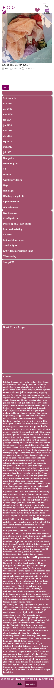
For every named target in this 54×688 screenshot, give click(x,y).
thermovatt (8, 667)
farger (47, 541)
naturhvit (29, 442)
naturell (6, 502)
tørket (6, 445)
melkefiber (21, 630)
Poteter (21, 458)
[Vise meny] (44, 3)
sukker (22, 602)
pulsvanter (36, 633)
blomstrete (15, 400)
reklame (38, 669)
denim (15, 628)
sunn (23, 481)
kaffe (43, 525)
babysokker (15, 515)
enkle (15, 522)
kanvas (6, 648)
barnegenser (11, 426)
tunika (23, 410)
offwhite (7, 392)
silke (40, 418)
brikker (6, 382)
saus (22, 533)
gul (4, 476)
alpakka (35, 499)
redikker (26, 478)
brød (14, 527)
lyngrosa (7, 669)
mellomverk (42, 486)
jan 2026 (7, 125)
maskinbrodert (10, 384)
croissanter (17, 488)
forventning (16, 395)
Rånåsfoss (7, 429)
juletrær (7, 435)
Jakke (20, 648)
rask (43, 664)
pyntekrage (33, 617)
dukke (12, 612)
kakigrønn (21, 408)
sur (12, 533)
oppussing (18, 552)
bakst (29, 408)
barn (44, 583)
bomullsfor (8, 672)
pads (15, 622)
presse (6, 657)
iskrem (22, 538)
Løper (24, 641)
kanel (25, 563)
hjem (11, 481)
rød (28, 500)
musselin (7, 620)
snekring (29, 576)
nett (36, 576)
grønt (11, 423)
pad (19, 403)
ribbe (37, 525)
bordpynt (24, 435)
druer (12, 390)
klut (29, 630)
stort (5, 525)
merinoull (43, 630)
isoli (28, 468)
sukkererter (8, 659)
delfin (34, 450)
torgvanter (40, 415)
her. (19, 683)
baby (5, 549)
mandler (39, 510)
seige (14, 502)
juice (39, 437)
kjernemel (7, 552)
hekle (6, 630)
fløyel (42, 387)
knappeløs (20, 415)
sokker (17, 421)
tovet (41, 527)
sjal (40, 643)
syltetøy (23, 497)
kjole (25, 612)
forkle (28, 625)
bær (29, 633)
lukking (12, 450)
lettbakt (41, 502)
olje (14, 455)
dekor (35, 565)
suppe (38, 452)
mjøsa (45, 478)
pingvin (14, 440)
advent (15, 447)
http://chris (14, 410)
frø (31, 549)
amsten (25, 515)
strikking (39, 563)
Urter (26, 455)
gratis (26, 552)
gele (11, 641)
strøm (37, 560)
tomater (6, 586)
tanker (21, 405)
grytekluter (43, 470)
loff (15, 476)
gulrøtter (29, 541)
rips (48, 429)
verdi (19, 437)
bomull (32, 557)
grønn (6, 473)
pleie (5, 478)
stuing (6, 576)
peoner (18, 615)
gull (14, 546)
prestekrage (31, 586)
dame (36, 423)
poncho (27, 473)
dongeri (6, 432)
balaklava (20, 460)
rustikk (26, 437)
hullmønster (28, 525)
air (19, 633)
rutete (10, 476)
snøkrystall (8, 589)
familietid (29, 405)
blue (22, 505)
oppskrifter (8, 387)
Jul (24, 615)
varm (35, 625)
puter (22, 468)
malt (44, 403)
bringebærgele (37, 410)
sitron (34, 418)
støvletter (35, 622)
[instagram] (4, 12)
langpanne (26, 398)
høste (12, 630)
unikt (27, 382)
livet (24, 633)
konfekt (18, 659)
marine (25, 554)
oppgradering (21, 607)
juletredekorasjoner (31, 536)
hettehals (30, 415)
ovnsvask (46, 452)
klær (13, 437)
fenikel (29, 594)
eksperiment (40, 657)
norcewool (13, 497)
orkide (6, 494)
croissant (13, 405)
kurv (11, 578)
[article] (27, 51)
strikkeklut (19, 589)
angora (6, 395)
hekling (14, 538)
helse (33, 571)
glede (29, 565)
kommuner (39, 538)
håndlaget (38, 518)
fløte (43, 622)
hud (31, 476)
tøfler (13, 403)
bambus (44, 500)
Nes (24, 395)
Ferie (34, 568)
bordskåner (17, 473)
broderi (6, 437)
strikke (14, 596)
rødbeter (32, 463)
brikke (36, 522)
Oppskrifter (37, 398)
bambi (26, 573)
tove (22, 429)
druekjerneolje (39, 408)
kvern (33, 458)
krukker (37, 594)
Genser (45, 507)
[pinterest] (13, 7)
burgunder (34, 515)
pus (25, 560)
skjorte (6, 398)
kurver (6, 418)
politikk (18, 563)
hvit (39, 429)
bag (30, 607)
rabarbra (7, 546)
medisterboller (18, 669)
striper (16, 429)
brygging (43, 392)
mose (25, 659)
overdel (45, 447)
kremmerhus (23, 609)
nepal (5, 612)
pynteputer (18, 483)
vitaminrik (45, 544)
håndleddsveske (32, 445)
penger (37, 549)
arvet (13, 408)
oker (22, 447)
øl (4, 426)
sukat (35, 643)
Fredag (44, 654)
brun (20, 654)
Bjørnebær (8, 583)
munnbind (8, 541)
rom (23, 421)
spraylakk (43, 576)
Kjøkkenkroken (11, 201)
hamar (12, 594)
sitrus (44, 560)
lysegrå (29, 421)
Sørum (21, 571)
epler (21, 426)
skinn (38, 494)
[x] (8, 7)
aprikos (43, 440)
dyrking (46, 390)
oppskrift (16, 432)
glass (41, 435)
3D (4, 169)
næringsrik (36, 488)
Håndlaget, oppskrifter (14, 196)
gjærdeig (25, 387)
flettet (11, 525)
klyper (43, 573)
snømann (14, 510)
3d (29, 568)
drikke (43, 648)
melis (5, 481)
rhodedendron (44, 450)
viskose (13, 651)
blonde (24, 400)
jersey (44, 413)
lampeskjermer (35, 390)
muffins (29, 507)
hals (17, 533)
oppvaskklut (8, 581)
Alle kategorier (10, 207)
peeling (21, 519)
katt (18, 398)
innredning (44, 492)
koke (44, 437)
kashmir (30, 669)
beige (36, 646)
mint (5, 423)
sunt (27, 519)
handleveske (43, 546)
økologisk (7, 483)
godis (31, 563)
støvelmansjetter (19, 463)
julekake (7, 463)
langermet (18, 560)
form (43, 530)
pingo (15, 452)
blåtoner (34, 435)
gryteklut (42, 476)
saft (39, 586)
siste (5, 536)
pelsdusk (7, 646)
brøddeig (31, 615)
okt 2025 (7, 136)
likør (18, 662)
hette (5, 544)
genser (45, 594)
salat (27, 458)
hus (23, 502)
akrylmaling (32, 392)
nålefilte (15, 392)
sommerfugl (36, 478)
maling (26, 549)
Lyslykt (27, 513)
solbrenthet (44, 455)
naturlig (13, 549)
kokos (28, 533)
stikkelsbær (8, 643)
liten (38, 413)
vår (28, 628)
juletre (41, 604)
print (42, 505)
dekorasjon (33, 527)
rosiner (13, 445)
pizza (45, 400)
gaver (36, 481)
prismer (34, 468)
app (41, 481)
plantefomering (10, 633)
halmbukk (30, 403)
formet (30, 481)
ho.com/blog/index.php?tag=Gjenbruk (20, 604)
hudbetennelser (10, 554)
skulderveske (24, 622)
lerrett (14, 586)
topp (16, 541)
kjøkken (15, 435)
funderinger (37, 589)
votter (34, 470)
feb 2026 (7, 120)
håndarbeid (45, 638)
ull (24, 499)
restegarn (34, 387)
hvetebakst (17, 646)
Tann (11, 486)
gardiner (41, 571)
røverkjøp (7, 452)
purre (5, 390)
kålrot (6, 515)
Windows (36, 654)
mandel (27, 654)
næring (16, 442)
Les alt (6, 87)
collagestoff (8, 465)
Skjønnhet (7, 560)
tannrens (7, 527)
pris (23, 565)
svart (43, 395)
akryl (38, 403)
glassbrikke (24, 597)
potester (23, 638)
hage (41, 625)
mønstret (29, 505)
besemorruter (17, 382)
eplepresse (38, 541)
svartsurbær (25, 643)
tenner (26, 486)
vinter (29, 602)
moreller (15, 505)
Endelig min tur (11, 218)
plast (5, 450)
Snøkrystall (36, 583)
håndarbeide (24, 620)
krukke (24, 662)
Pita (45, 421)
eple (39, 568)
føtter (48, 483)
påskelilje (19, 578)
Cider (5, 638)
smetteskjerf (37, 473)
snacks (6, 400)
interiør (22, 522)
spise (5, 405)
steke (5, 486)
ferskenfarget (35, 662)
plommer (34, 573)
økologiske (32, 497)
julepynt (21, 546)
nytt (20, 573)
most (48, 571)
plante (37, 426)
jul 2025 (7, 152)
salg (39, 458)
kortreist (14, 494)
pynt (37, 505)
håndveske (44, 445)
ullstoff (39, 612)
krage (11, 478)
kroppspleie (41, 591)
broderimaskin (9, 571)
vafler (5, 607)
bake (16, 583)
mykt (18, 390)
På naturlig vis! (10, 163)
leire (39, 636)
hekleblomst (8, 470)
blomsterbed (27, 657)
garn (14, 458)
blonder (17, 565)
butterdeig (8, 636)
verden (6, 597)
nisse (39, 400)
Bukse (42, 513)
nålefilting (39, 432)
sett (47, 651)
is (18, 527)
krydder (21, 384)
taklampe (15, 413)
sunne (27, 447)
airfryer (29, 423)
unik (5, 410)
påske (48, 432)
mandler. (7, 447)
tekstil (18, 536)
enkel (5, 578)
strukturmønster (38, 628)
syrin (37, 641)
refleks (47, 620)
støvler (20, 513)
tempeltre (7, 507)
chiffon (29, 544)
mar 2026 (8, 114)
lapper (23, 527)
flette (5, 594)
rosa (23, 465)
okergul (6, 505)
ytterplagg (23, 510)
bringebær (27, 646)
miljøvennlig (9, 415)
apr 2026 (7, 109)
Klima (37, 544)
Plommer (42, 384)
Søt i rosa (8, 234)
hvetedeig (31, 636)
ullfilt (22, 625)
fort (33, 452)
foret (29, 502)
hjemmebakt (17, 591)
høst (17, 643)
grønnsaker (29, 591)
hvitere (22, 494)
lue (36, 581)
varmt (30, 641)
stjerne (11, 536)
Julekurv (40, 483)
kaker (28, 440)
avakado (18, 486)
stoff (26, 426)
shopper (46, 533)
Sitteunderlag (9, 617)
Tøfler (45, 494)
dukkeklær (19, 423)
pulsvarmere (44, 557)
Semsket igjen (10, 245)
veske (19, 612)
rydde (33, 437)
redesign (44, 646)
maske (38, 578)
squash (35, 513)
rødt (26, 530)
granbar (37, 507)
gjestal (43, 522)
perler (33, 486)
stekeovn (38, 421)
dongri (47, 669)
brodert (35, 648)
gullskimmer (28, 581)
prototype (43, 659)
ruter (12, 500)
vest (15, 573)
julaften (6, 533)
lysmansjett (31, 460)
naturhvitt (44, 468)
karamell (34, 455)
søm (16, 491)
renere (20, 445)
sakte (24, 617)
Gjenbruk (7, 492)
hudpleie (7, 458)
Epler (31, 638)
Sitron (17, 568)
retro (46, 435)
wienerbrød (31, 546)
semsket (32, 400)
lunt (47, 604)
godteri (47, 398)
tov (15, 667)
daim (40, 620)
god (19, 476)
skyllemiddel (29, 483)
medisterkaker (9, 609)
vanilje (43, 565)
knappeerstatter (28, 413)
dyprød (18, 470)
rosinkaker (25, 583)
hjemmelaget (44, 497)
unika (6, 460)
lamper (33, 554)
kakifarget (8, 421)
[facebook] (4, 7)
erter (13, 398)
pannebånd (31, 384)
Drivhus (26, 470)
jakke (23, 392)
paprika (45, 405)
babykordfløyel (24, 651)
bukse (35, 630)
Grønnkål (13, 544)
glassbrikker (8, 662)
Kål (31, 426)
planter (6, 440)
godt (19, 502)
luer (26, 492)
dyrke (27, 571)
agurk (6, 500)
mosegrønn (45, 515)
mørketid (21, 450)
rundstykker (15, 657)
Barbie (21, 586)
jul (23, 402)
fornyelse (7, 628)
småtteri (7, 591)
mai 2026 (7, 103)
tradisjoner (18, 530)
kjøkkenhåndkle (10, 557)
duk (24, 636)
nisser (13, 648)
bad (21, 541)
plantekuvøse (25, 418)
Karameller (8, 563)
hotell (5, 510)
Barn (19, 617)
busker (6, 408)
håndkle (45, 549)
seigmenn (7, 455)
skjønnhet (36, 533)
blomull (6, 602)
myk (38, 615)
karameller (35, 609)
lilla (22, 442)
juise (37, 638)
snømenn (44, 423)
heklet (44, 426)
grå (39, 599)
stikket (32, 612)
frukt (14, 620)
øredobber (8, 573)
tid (49, 437)
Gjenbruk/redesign (12, 180)
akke (44, 458)
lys (49, 395)
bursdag (7, 468)
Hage (5, 185)
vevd (10, 664)
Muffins (26, 488)
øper (31, 664)
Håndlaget (8, 68)
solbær (34, 382)
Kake (28, 589)
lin (48, 522)
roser (32, 597)
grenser (6, 538)
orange (37, 664)
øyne (29, 522)
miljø (25, 664)
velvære (27, 648)
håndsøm (31, 494)
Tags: (44, 636)
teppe (29, 465)
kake (5, 641)
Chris (19, 68)
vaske (40, 554)
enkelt (22, 440)
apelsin (22, 544)
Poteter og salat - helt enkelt (17, 224)
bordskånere (45, 581)
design (17, 641)
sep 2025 (7, 141)
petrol (6, 519)
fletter (30, 538)
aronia (22, 628)
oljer (34, 429)
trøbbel (18, 525)
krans (17, 387)
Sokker (13, 519)
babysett (7, 488)
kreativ (6, 513)
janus (12, 460)
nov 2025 (7, 130)
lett (28, 410)
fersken (42, 617)
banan (46, 382)
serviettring (25, 452)
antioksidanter (33, 395)
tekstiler (15, 468)
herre (13, 513)
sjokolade (29, 578)
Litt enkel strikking (12, 229)
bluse (17, 481)
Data (34, 502)
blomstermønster (42, 442)
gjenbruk (33, 659)
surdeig (41, 460)
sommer (14, 418)
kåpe (32, 552)
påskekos (7, 522)
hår (19, 554)
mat (21, 492)
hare (5, 651)
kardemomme (37, 667)
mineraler (20, 594)
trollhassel (46, 536)
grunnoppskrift (10, 654)
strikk (39, 597)
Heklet (34, 620)
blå (35, 476)
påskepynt (7, 565)
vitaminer (34, 492)
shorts (46, 473)
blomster (32, 599)
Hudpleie (15, 625)
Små (5, 599)
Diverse (7, 174)
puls (12, 576)
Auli (11, 638)
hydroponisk (18, 507)
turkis (28, 429)
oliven (31, 560)
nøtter (47, 510)
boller (42, 651)
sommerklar (8, 615)
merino (17, 635)
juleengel (7, 442)
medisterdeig (24, 667)
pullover (46, 597)
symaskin (41, 463)
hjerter (14, 602)
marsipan (7, 530)
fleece (31, 510)
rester (20, 455)
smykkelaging (14, 599)
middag (22, 557)
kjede (24, 599)
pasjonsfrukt (28, 432)
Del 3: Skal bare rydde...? (16, 64)
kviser (18, 500)
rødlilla (39, 552)
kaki (28, 450)
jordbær (46, 599)
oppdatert (19, 576)
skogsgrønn (8, 568)
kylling (36, 440)
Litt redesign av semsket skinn (18, 251)
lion (5, 664)
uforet (24, 568)
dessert (45, 662)
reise (12, 607)
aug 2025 (7, 147)
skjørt (25, 476)
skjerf (36, 651)
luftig (5, 497)
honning (36, 607)
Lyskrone (46, 607)
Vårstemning (9, 256)
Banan (18, 581)
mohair (6, 413)
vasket (18, 478)
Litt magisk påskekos (13, 240)
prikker (6, 403)
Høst (40, 382)
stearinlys (7, 622)
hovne (37, 405)
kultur (17, 465)
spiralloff (17, 664)
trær (17, 638)
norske (6, 625)
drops (24, 390)
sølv (19, 549)
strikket (34, 530)
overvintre (36, 447)
